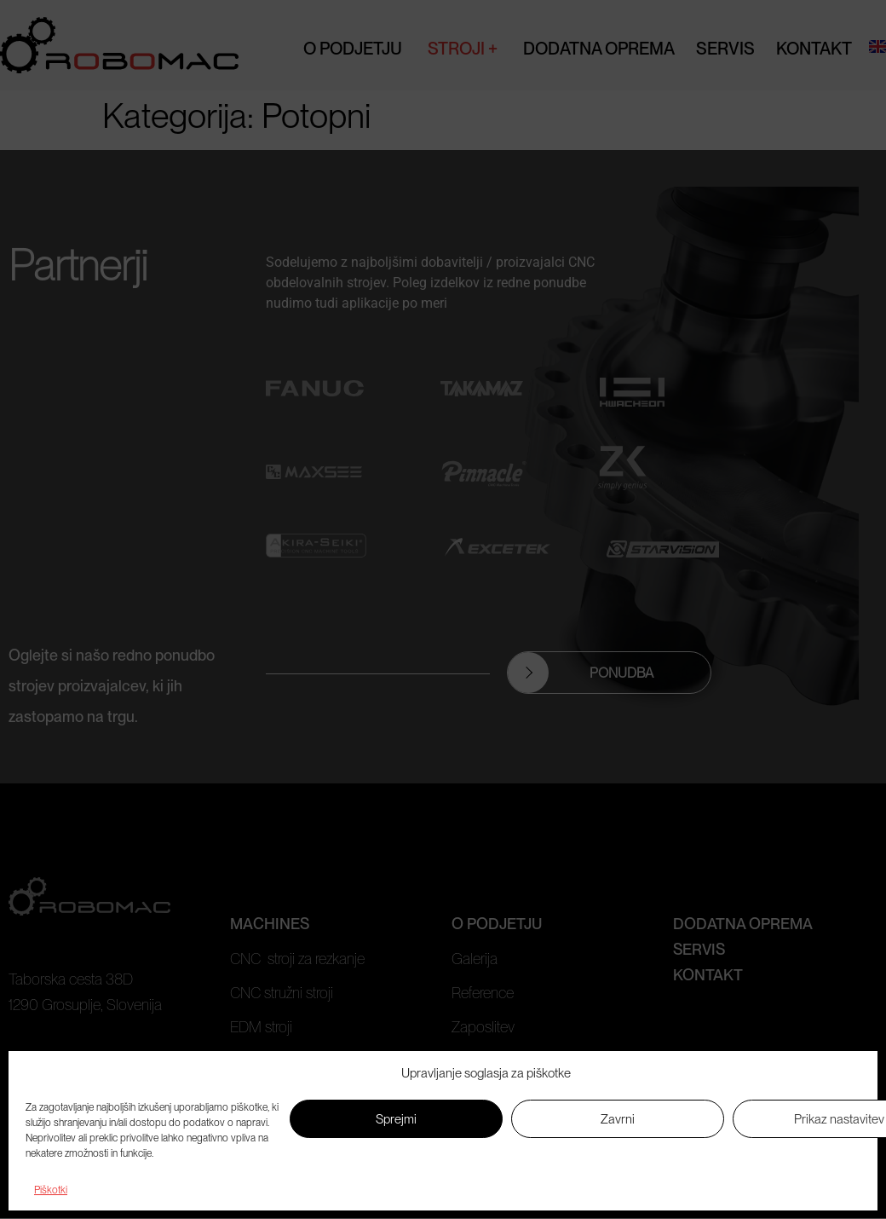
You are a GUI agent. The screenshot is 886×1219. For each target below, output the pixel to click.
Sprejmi (396, 1119)
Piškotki (50, 1190)
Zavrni (618, 1119)
